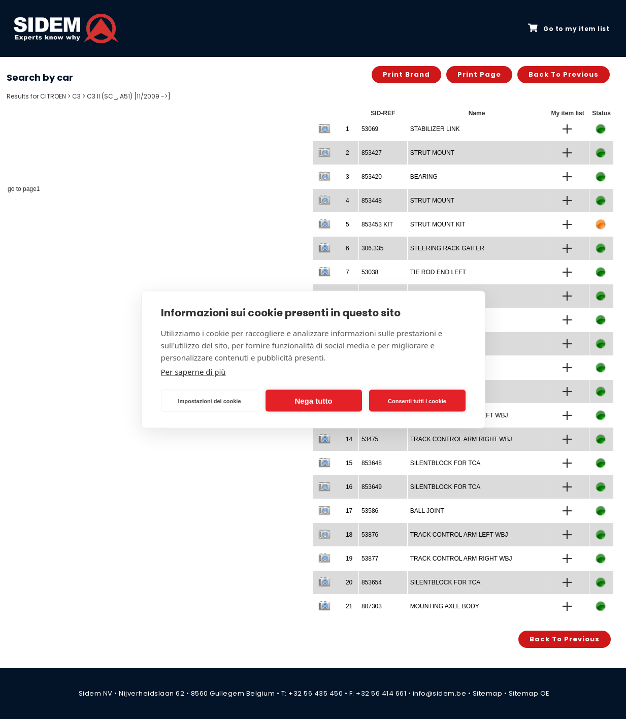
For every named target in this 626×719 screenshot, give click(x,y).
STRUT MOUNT (432, 152)
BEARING (424, 176)
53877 (369, 558)
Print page (479, 74)
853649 (371, 487)
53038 (369, 272)
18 (349, 534)
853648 (371, 463)
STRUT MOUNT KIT (438, 224)
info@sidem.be (440, 693)
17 (349, 510)
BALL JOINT (427, 510)
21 (349, 606)
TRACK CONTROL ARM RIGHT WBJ (461, 439)
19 (349, 558)
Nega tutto (313, 400)
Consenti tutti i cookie (417, 401)
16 (349, 487)
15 (349, 463)
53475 (369, 439)
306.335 (372, 248)
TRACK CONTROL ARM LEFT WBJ (459, 534)
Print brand (406, 74)
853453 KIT (377, 224)
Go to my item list (568, 28)
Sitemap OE (529, 693)
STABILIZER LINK (435, 129)
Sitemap (488, 693)
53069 (369, 129)
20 (349, 582)
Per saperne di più (193, 372)
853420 (371, 176)
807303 (371, 606)
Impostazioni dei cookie (209, 401)
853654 (371, 582)
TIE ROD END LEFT (438, 272)
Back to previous (564, 74)
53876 (369, 534)
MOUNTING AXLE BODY (444, 606)
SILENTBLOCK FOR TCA (445, 463)
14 (349, 439)
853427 (371, 152)
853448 (371, 200)
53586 (369, 510)
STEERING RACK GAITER (447, 248)
